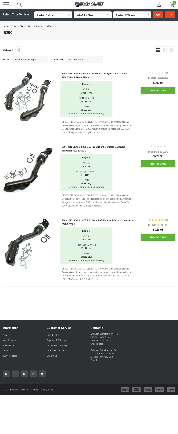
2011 (30, 26)
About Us (7, 374)
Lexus (39, 26)
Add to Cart (158, 90)
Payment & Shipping (56, 379)
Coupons (7, 389)
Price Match (8, 384)
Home (6, 26)
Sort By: (59, 59)
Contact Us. (166, 345)
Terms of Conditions (56, 389)
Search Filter (18, 26)
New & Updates (10, 379)
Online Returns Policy (57, 384)
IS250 (48, 26)
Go (158, 15)
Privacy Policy (46, 428)
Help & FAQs (53, 374)
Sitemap (34, 428)
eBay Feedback (10, 395)
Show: (6, 59)
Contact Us (52, 395)
